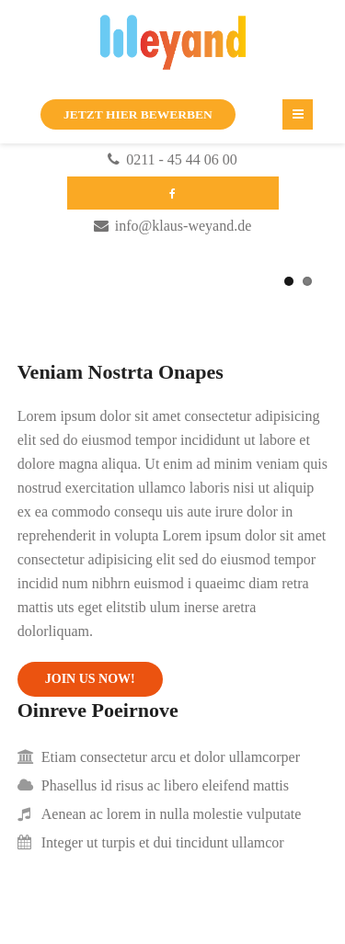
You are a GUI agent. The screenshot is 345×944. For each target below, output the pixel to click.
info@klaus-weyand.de (183, 225)
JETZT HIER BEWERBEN (138, 114)
